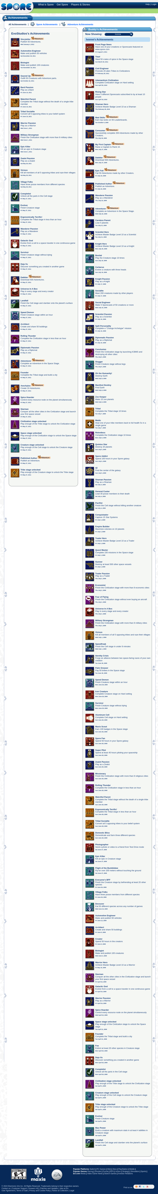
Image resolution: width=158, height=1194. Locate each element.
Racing (90, 1171)
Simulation (135, 1171)
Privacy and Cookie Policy (40, 1191)
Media (83, 1173)
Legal (72, 1191)
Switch (92, 1169)
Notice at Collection (60, 1191)
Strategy (125, 1171)
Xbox (114, 1169)
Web (109, 1169)
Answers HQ (33, 1188)
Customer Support (19, 1188)
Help (148, 4)
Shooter (98, 1171)
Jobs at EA (63, 1188)
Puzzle (105, 1171)
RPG (112, 1171)
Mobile (132, 1169)
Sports (143, 1171)
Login (153, 4)
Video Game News (95, 1173)
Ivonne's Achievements (99, 39)
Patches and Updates (49, 1188)
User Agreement (8, 1191)
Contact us (6, 1188)
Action (118, 1171)
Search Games (110, 1173)
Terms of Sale (22, 1191)
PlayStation (123, 1169)
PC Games (101, 1169)
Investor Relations (125, 1173)
